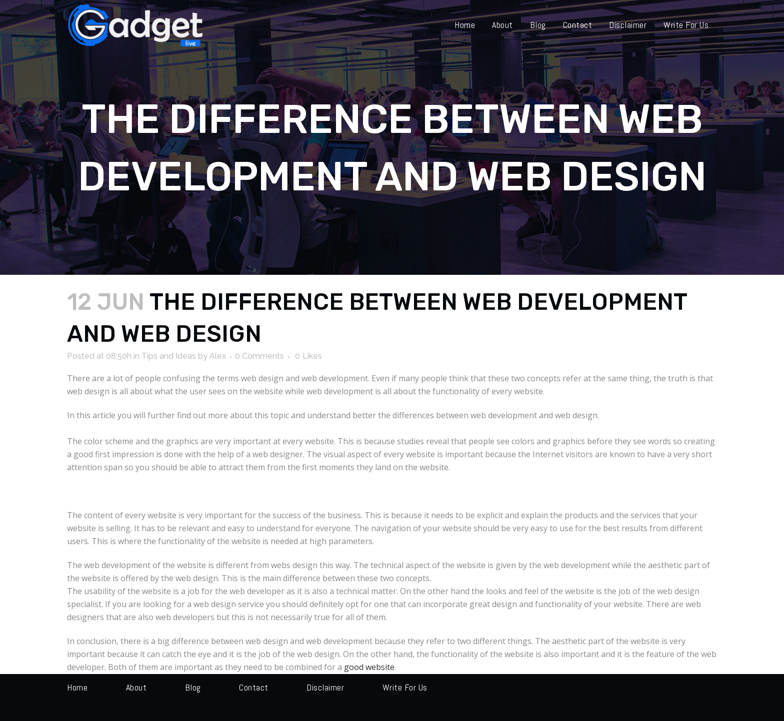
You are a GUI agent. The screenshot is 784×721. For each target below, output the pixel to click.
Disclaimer (325, 687)
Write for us (405, 687)
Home (77, 687)
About (136, 687)
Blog (193, 687)
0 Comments (259, 356)
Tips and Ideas (169, 356)
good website (369, 667)
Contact (253, 687)
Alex (218, 356)
